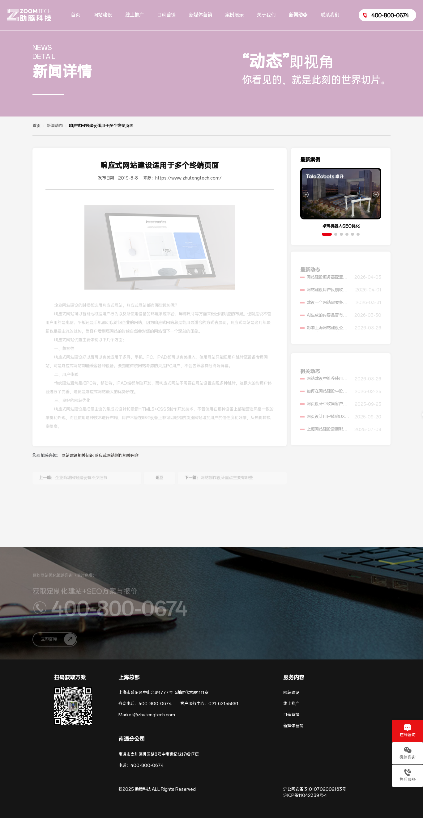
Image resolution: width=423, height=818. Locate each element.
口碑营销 (291, 715)
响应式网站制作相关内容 (117, 455)
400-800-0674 (155, 703)
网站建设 (291, 692)
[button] (327, 234)
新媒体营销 (293, 726)
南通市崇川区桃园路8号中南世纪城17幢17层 (158, 754)
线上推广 (291, 703)
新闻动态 (55, 126)
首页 (36, 126)
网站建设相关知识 (78, 455)
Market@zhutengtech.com (146, 715)
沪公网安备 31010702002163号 (314, 789)
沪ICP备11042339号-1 (305, 795)
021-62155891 (223, 703)
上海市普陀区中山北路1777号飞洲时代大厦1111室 (163, 692)
